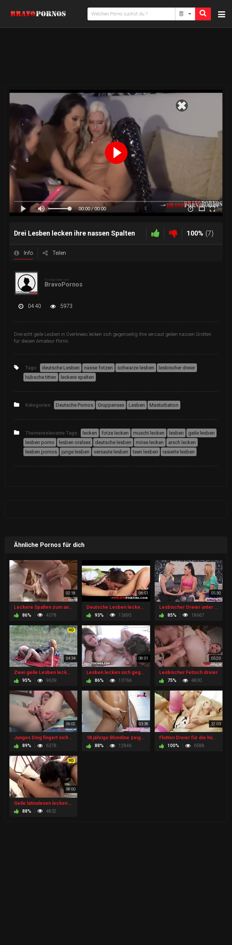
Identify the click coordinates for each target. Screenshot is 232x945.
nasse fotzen (98, 368)
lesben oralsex (75, 442)
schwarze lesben (135, 368)
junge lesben (75, 452)
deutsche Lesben (61, 368)
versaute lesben (111, 452)
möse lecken (150, 442)
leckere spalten (77, 377)
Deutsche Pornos (74, 405)
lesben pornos (41, 452)
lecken (90, 433)
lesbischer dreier (177, 368)
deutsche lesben (113, 442)
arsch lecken (182, 442)
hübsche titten (40, 377)
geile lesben (201, 433)
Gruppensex (111, 405)
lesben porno (39, 442)
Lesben (137, 405)
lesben (176, 433)
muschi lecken (148, 433)
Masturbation (163, 405)
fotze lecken (115, 433)
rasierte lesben (179, 452)
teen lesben (145, 452)
